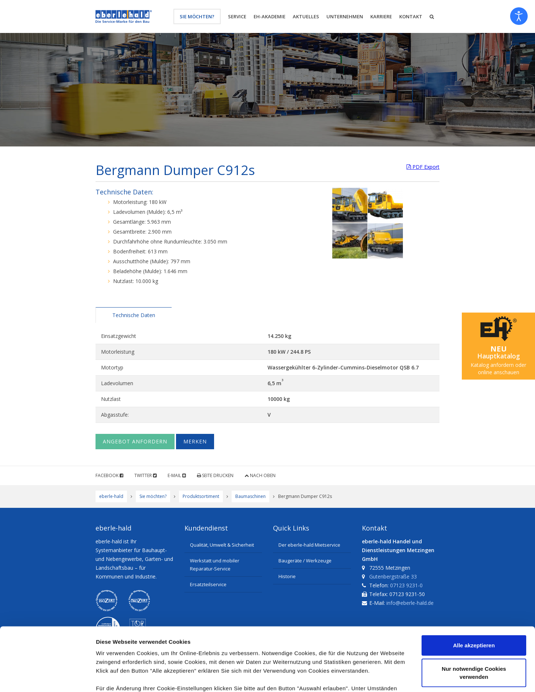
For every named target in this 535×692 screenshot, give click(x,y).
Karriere (381, 16)
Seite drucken (215, 475)
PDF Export (423, 166)
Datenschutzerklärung (148, 649)
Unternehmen (344, 16)
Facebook (109, 475)
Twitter (145, 475)
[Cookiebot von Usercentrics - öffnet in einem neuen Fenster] (47, 677)
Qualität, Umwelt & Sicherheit (222, 545)
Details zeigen (389, 677)
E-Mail (177, 475)
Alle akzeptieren (474, 580)
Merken (195, 441)
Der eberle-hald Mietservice (309, 545)
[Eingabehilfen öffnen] (519, 16)
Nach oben (260, 475)
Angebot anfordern (135, 441)
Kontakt (410, 16)
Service (237, 16)
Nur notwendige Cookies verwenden (474, 607)
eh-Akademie (269, 16)
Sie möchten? (197, 16)
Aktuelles (306, 16)
